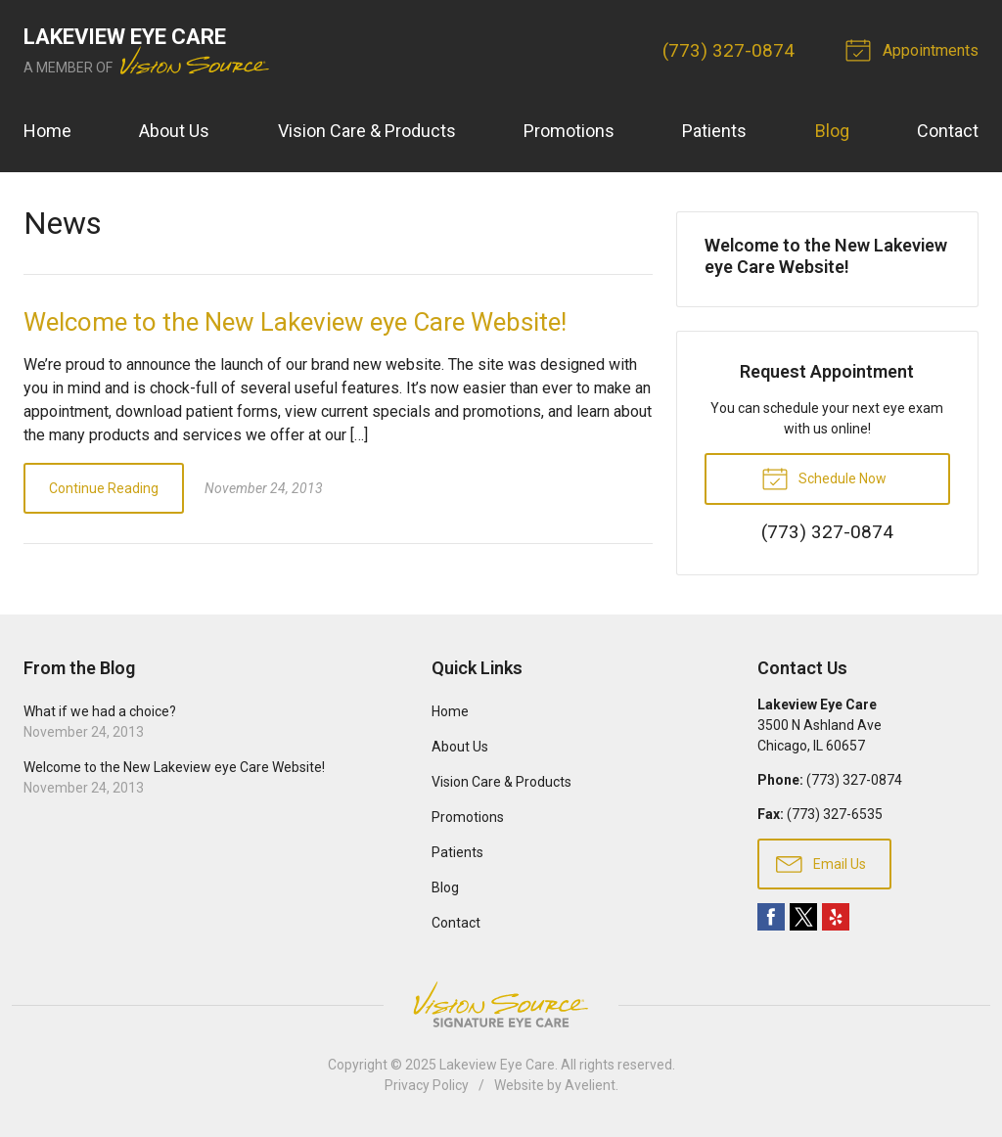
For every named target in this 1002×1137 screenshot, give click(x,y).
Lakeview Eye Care (497, 1064)
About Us (174, 130)
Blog (832, 130)
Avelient (590, 1085)
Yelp (835, 917)
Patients (714, 130)
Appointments (915, 49)
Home (47, 130)
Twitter (803, 917)
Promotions (569, 130)
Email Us (821, 863)
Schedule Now (824, 477)
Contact (948, 130)
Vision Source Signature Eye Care (501, 1004)
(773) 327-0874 (728, 50)
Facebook (771, 917)
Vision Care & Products (367, 130)
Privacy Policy (427, 1085)
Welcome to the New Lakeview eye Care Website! (295, 322)
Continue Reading (104, 488)
